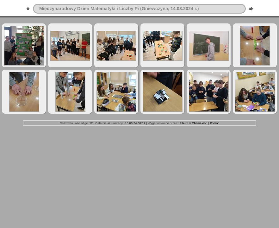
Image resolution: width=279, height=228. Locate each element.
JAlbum (183, 123)
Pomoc (214, 123)
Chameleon (199, 123)
